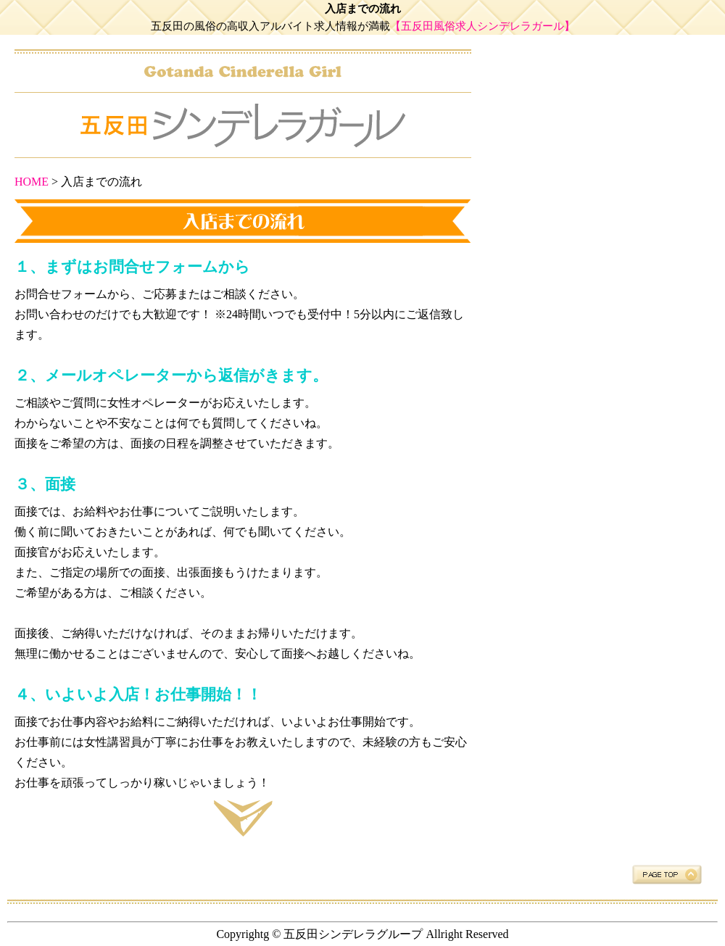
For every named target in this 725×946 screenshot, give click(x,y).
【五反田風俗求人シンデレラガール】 (482, 26)
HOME (31, 181)
